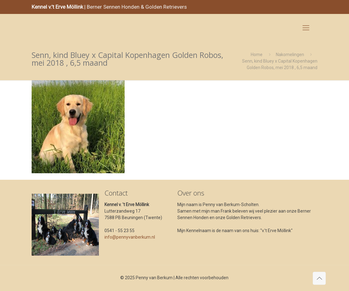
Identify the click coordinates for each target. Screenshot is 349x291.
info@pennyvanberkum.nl (129, 237)
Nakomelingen (290, 54)
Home (257, 54)
